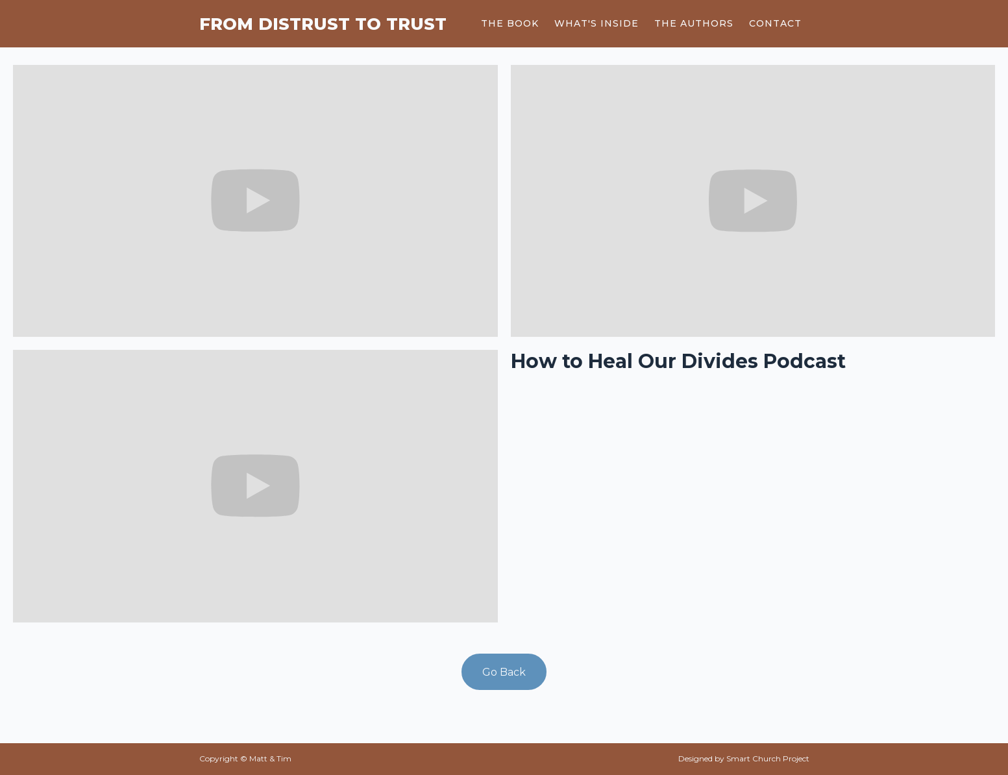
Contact (775, 23)
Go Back (504, 672)
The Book (510, 23)
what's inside (596, 23)
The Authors (693, 23)
